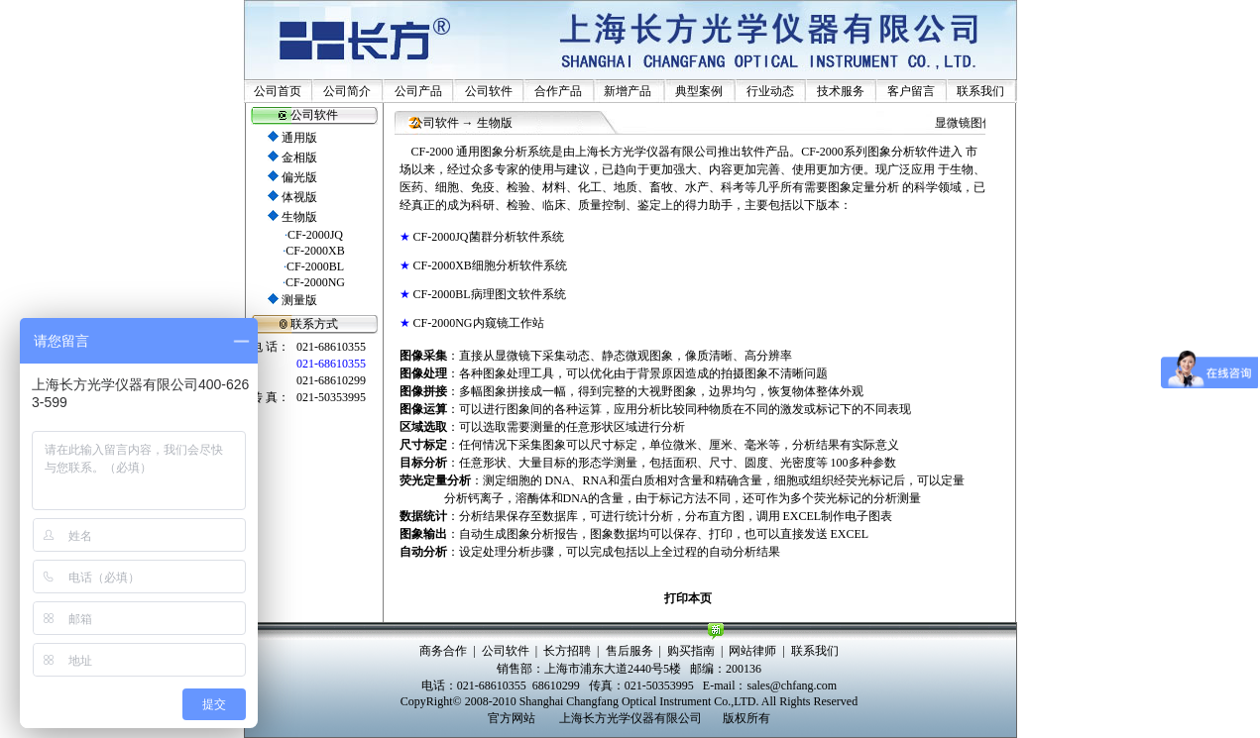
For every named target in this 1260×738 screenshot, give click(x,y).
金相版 (299, 157)
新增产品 (627, 91)
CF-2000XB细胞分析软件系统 (490, 265)
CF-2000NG (315, 282)
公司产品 (418, 91)
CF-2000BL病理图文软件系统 (489, 294)
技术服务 (840, 91)
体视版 (299, 197)
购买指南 (691, 651)
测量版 (299, 300)
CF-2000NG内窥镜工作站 (478, 323)
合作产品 (558, 91)
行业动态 (770, 91)
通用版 (299, 138)
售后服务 (629, 651)
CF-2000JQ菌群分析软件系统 (488, 237)
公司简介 (347, 91)
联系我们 (980, 91)
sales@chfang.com (791, 685)
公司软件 (489, 91)
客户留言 (911, 91)
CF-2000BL (315, 266)
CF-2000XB (315, 251)
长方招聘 (567, 651)
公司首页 (277, 91)
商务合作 (443, 651)
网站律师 (752, 651)
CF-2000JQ (315, 235)
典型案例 (699, 91)
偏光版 (299, 177)
